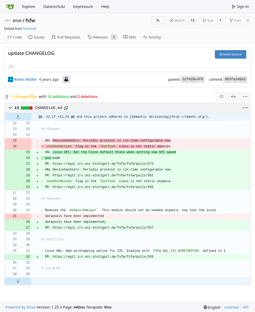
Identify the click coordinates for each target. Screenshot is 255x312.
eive (17, 20)
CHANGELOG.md (48, 108)
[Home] (10, 6)
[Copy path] (66, 108)
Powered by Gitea (20, 307)
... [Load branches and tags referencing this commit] (11, 66)
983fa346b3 (235, 79)
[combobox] (221, 96)
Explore (28, 6)
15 (192, 20)
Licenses (231, 307)
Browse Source (231, 54)
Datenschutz (54, 6)
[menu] (245, 96)
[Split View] (233, 96)
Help (105, 6)
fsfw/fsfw (29, 28)
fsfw (30, 20)
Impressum (83, 6)
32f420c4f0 (192, 79)
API (245, 307)
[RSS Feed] (158, 20)
